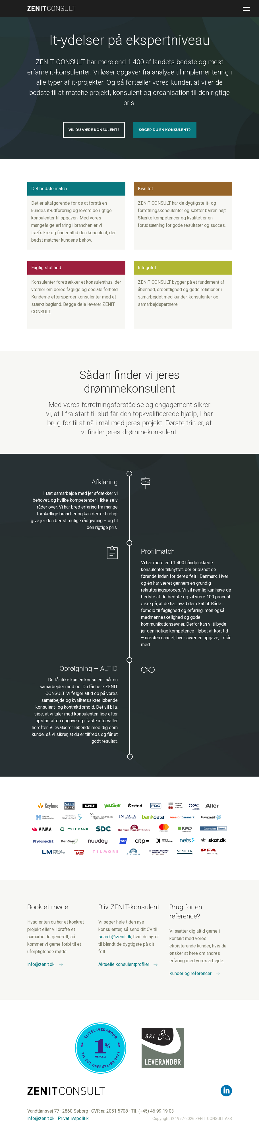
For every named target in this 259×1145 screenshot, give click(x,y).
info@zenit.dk (41, 964)
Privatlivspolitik (73, 1118)
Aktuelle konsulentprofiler (123, 964)
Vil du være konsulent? (94, 130)
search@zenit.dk (114, 936)
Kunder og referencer (190, 973)
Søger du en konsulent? (165, 130)
